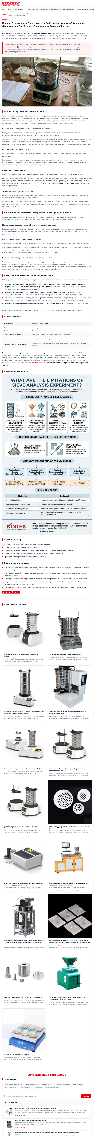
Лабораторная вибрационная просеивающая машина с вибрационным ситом (34, 554)
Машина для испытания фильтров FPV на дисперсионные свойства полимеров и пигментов (69, 884)
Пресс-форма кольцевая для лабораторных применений (23, 997)
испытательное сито (31, 1084)
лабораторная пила (46, 1084)
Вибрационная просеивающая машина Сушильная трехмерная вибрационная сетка (21, 827)
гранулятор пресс (25, 1088)
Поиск (86, 1096)
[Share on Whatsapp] (18, 592)
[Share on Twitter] (9, 592)
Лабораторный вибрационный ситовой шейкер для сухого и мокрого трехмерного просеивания (40, 550)
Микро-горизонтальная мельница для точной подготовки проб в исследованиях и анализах (23, 884)
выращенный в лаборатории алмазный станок (69, 1084)
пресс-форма (38, 1088)
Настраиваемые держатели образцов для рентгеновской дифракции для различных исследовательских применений (69, 941)
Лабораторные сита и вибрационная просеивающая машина (27, 544)
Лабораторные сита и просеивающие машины (22, 547)
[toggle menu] (91, 4)
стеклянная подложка (10, 1088)
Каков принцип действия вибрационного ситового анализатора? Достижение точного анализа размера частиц (46, 579)
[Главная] (3, 9)
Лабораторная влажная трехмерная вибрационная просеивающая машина (66, 770)
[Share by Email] (15, 592)
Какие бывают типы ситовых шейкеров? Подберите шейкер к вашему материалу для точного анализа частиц (45, 587)
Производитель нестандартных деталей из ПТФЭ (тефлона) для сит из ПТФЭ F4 (69, 827)
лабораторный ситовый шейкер (12, 1084)
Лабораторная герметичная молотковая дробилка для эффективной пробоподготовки (67, 998)
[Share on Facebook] (3, 592)
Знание (9, 9)
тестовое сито (19, 9)
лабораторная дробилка (52, 1088)
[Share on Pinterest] (12, 592)
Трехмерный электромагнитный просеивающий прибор (25, 557)
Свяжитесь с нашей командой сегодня (31, 363)
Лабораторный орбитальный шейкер (16, 1055)
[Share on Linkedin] (6, 592)
